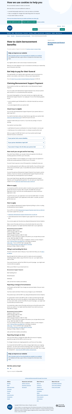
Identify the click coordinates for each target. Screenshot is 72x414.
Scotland (36, 49)
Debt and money (18, 33)
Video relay (9, 243)
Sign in (63, 26)
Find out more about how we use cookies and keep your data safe (22, 18)
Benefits (9, 33)
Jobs (38, 400)
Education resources (26, 385)
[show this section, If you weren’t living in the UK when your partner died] (26, 146)
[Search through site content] (49, 29)
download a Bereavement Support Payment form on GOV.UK (22, 214)
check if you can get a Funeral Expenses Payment (22, 79)
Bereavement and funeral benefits (23, 36)
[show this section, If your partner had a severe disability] (26, 138)
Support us (39, 387)
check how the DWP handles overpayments (26, 349)
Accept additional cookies (14, 22)
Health (53, 33)
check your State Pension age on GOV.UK (25, 181)
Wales (39, 49)
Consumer (25, 33)
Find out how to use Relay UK (17, 241)
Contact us (39, 385)
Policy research (40, 397)
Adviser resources (26, 383)
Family (35, 33)
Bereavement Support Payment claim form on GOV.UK (31, 210)
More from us (59, 33)
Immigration (48, 33)
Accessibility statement (57, 383)
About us (39, 383)
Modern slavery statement (42, 395)
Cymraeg (59, 26)
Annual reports (40, 389)
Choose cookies (40, 22)
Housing (31, 33)
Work (13, 33)
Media (38, 393)
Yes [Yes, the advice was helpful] (8, 368)
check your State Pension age (14, 117)
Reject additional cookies (29, 22)
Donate (35, 29)
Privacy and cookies (56, 387)
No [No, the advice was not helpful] (10, 368)
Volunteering (39, 399)
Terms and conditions (56, 385)
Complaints (39, 391)
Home (8, 36)
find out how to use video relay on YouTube (21, 244)
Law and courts (40, 33)
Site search (24, 387)
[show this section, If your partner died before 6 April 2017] (26, 142)
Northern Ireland (30, 49)
